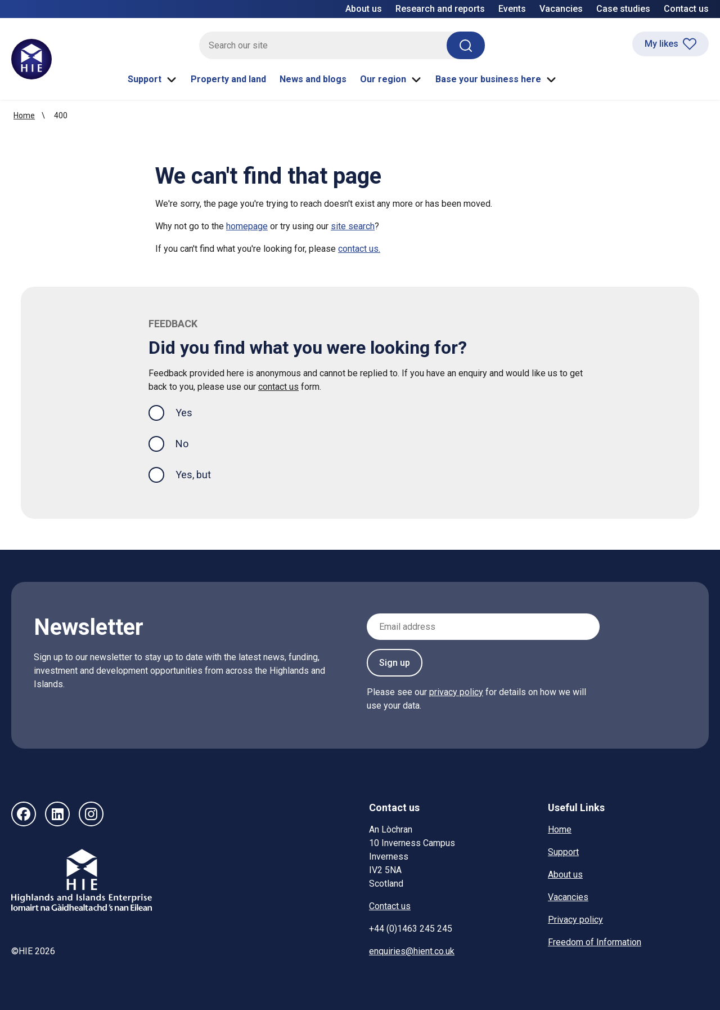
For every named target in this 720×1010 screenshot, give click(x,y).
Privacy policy (575, 919)
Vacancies (561, 8)
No (182, 444)
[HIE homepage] (31, 59)
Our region (391, 79)
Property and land (228, 79)
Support (152, 79)
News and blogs (313, 79)
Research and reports (440, 8)
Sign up (394, 662)
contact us (278, 386)
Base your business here (496, 79)
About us (363, 8)
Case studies (623, 8)
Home (24, 115)
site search (353, 226)
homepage (247, 226)
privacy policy (456, 692)
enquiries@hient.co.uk (411, 951)
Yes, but (193, 474)
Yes (193, 411)
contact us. (359, 248)
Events (512, 8)
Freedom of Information (594, 942)
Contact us (686, 8)
